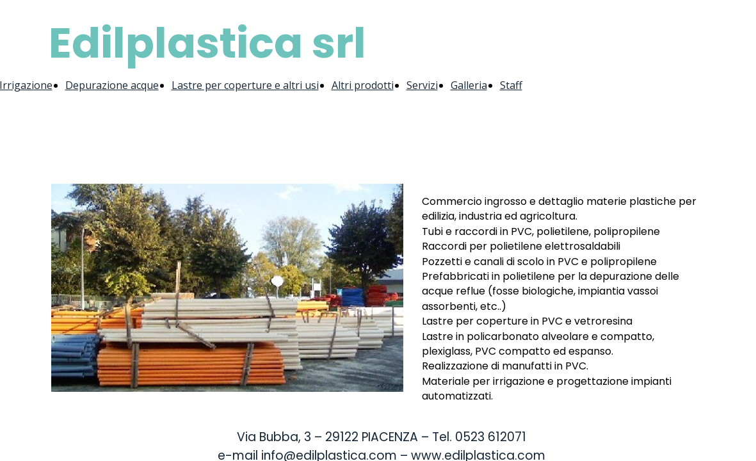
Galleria (469, 85)
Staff (511, 85)
